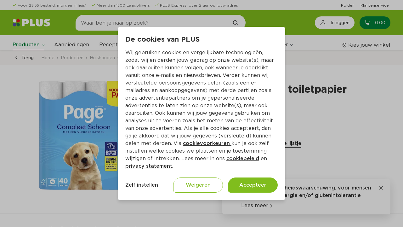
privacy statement (148, 166)
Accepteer (252, 185)
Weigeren (198, 185)
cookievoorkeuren (207, 143)
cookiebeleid (242, 158)
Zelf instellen (141, 185)
